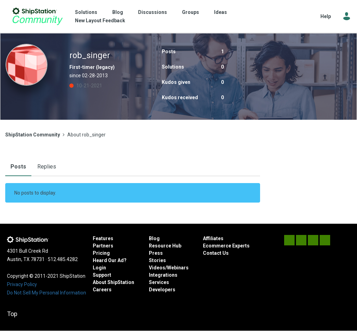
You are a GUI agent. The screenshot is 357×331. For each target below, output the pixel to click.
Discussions (152, 12)
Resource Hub (165, 246)
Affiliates (213, 238)
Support (102, 275)
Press (156, 253)
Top (12, 313)
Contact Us (216, 253)
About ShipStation (113, 282)
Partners (103, 246)
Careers (102, 289)
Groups (190, 12)
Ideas (220, 12)
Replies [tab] (46, 166)
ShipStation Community (37, 16)
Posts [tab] (18, 166)
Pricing (101, 253)
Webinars (178, 267)
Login (99, 267)
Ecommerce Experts (226, 246)
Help (325, 16)
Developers (162, 289)
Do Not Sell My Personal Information (46, 292)
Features (103, 238)
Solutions (86, 12)
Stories (157, 260)
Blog (117, 12)
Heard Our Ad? (110, 260)
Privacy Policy (22, 284)
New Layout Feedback (100, 20)
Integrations (163, 275)
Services (159, 282)
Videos (157, 267)
